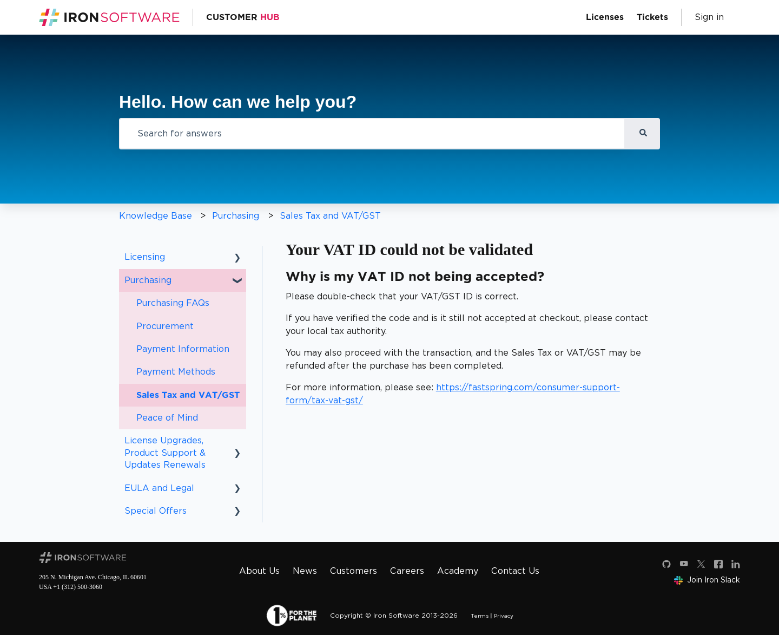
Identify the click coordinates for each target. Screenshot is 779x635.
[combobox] (372, 133)
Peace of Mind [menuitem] (167, 418)
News (305, 571)
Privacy (503, 615)
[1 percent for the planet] (291, 615)
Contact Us (515, 571)
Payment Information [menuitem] (182, 349)
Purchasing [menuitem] (147, 280)
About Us (259, 571)
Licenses (605, 17)
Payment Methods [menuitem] (175, 371)
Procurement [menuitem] (165, 326)
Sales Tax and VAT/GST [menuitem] (188, 395)
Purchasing (235, 216)
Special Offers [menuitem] (155, 511)
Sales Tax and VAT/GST (330, 216)
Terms (479, 615)
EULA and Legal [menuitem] (159, 488)
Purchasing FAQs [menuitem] (172, 303)
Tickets (652, 17)
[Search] (642, 133)
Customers (353, 571)
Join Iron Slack (707, 579)
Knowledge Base (155, 216)
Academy (457, 571)
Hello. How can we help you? (238, 102)
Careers (407, 571)
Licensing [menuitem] (144, 257)
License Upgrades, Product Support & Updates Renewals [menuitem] (165, 452)
